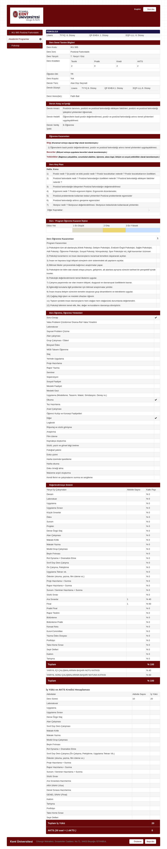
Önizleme (136, 842)
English (137, 9)
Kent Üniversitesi (21, 841)
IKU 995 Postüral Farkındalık (24, 32)
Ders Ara (149, 9)
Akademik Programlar (19, 39)
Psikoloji (14, 45)
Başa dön (150, 841)
